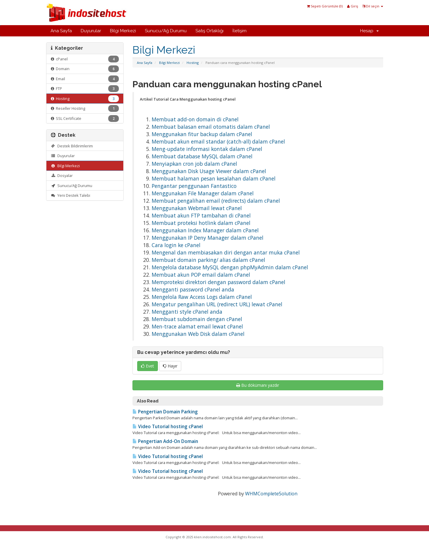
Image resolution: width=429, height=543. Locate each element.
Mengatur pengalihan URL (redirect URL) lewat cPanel (217, 304)
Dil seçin (372, 6)
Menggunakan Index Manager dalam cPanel (205, 230)
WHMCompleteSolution (271, 493)
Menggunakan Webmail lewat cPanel (197, 208)
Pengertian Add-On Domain (165, 441)
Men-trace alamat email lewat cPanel (197, 326)
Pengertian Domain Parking (165, 412)
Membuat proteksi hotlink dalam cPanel (201, 222)
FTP (85, 88)
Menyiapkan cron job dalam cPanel (194, 163)
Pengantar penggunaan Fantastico (194, 185)
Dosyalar (62, 175)
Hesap (369, 30)
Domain (85, 68)
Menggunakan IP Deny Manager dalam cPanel (207, 237)
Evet (147, 366)
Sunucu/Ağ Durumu (166, 30)
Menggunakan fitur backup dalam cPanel (202, 134)
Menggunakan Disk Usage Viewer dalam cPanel (209, 171)
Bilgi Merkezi (123, 30)
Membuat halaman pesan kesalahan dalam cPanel (214, 178)
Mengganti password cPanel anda (193, 289)
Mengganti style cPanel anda (187, 311)
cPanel (85, 59)
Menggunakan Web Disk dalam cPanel (198, 333)
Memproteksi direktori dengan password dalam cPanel (218, 282)
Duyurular (91, 30)
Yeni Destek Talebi (70, 195)
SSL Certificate (85, 118)
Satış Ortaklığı (209, 30)
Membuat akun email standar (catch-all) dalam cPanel (218, 141)
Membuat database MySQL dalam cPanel (202, 156)
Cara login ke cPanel (176, 245)
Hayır (170, 366)
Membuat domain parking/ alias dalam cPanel (208, 259)
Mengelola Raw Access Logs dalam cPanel (202, 296)
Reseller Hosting (85, 108)
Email (85, 78)
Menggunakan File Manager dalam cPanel (203, 193)
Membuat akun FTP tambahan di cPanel (201, 215)
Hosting (193, 62)
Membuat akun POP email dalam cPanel (201, 274)
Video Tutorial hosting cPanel (167, 426)
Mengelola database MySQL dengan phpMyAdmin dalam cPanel (230, 267)
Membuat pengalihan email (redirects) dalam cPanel (216, 200)
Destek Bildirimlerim (72, 146)
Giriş (352, 6)
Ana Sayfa (61, 30)
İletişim (239, 30)
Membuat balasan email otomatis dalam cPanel (211, 126)
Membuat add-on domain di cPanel (195, 119)
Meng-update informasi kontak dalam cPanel (207, 148)
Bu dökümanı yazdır (257, 385)
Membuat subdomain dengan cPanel (197, 319)
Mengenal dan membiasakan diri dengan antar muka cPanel (226, 252)
